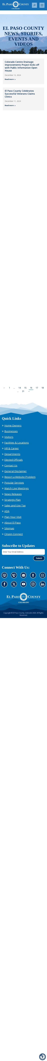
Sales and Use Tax (15, 505)
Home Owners (12, 425)
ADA (6, 511)
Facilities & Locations (16, 442)
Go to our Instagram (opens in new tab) (34, 585)
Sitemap (9, 528)
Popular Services (14, 482)
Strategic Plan (12, 499)
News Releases (13, 494)
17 (37, 387)
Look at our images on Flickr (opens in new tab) (43, 576)
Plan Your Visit (12, 517)
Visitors (8, 437)
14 (19, 387)
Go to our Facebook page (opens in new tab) (5, 585)
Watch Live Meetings (16, 488)
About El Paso (12, 522)
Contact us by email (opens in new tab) (24, 576)
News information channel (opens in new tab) (5, 576)
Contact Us (10, 465)
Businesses (11, 431)
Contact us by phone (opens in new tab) (14, 576)
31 (23, 391)
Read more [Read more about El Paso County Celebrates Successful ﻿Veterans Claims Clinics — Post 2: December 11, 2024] (10, 105)
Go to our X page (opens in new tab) (14, 585)
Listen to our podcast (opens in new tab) (33, 576)
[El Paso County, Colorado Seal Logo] (23, 598)
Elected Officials (13, 459)
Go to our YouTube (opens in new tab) (24, 585)
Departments (12, 454)
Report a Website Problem (19, 477)
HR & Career (11, 448)
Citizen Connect (13, 534)
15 (25, 387)
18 (42, 387)
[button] (34, 5)
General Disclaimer (15, 471)
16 (31, 387)
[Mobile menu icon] (41, 5)
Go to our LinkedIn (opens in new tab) (43, 585)
